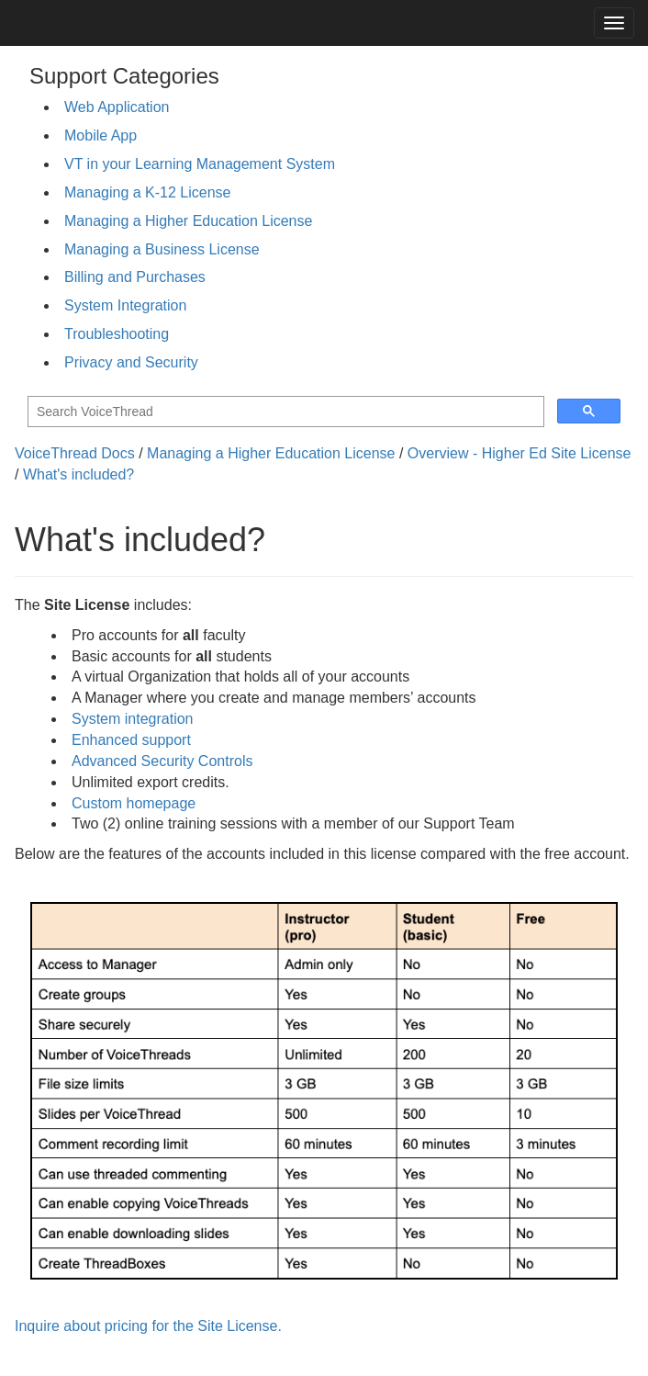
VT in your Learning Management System (199, 164)
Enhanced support (131, 740)
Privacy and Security (131, 362)
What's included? (78, 474)
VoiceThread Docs (75, 453)
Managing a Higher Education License (188, 221)
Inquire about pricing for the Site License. (148, 1326)
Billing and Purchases (135, 277)
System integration (133, 719)
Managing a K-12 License (147, 192)
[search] (284, 412)
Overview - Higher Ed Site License (519, 453)
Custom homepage (134, 803)
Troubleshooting (116, 334)
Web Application (116, 107)
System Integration (125, 305)
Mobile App (100, 135)
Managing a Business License (162, 249)
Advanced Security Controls (162, 761)
